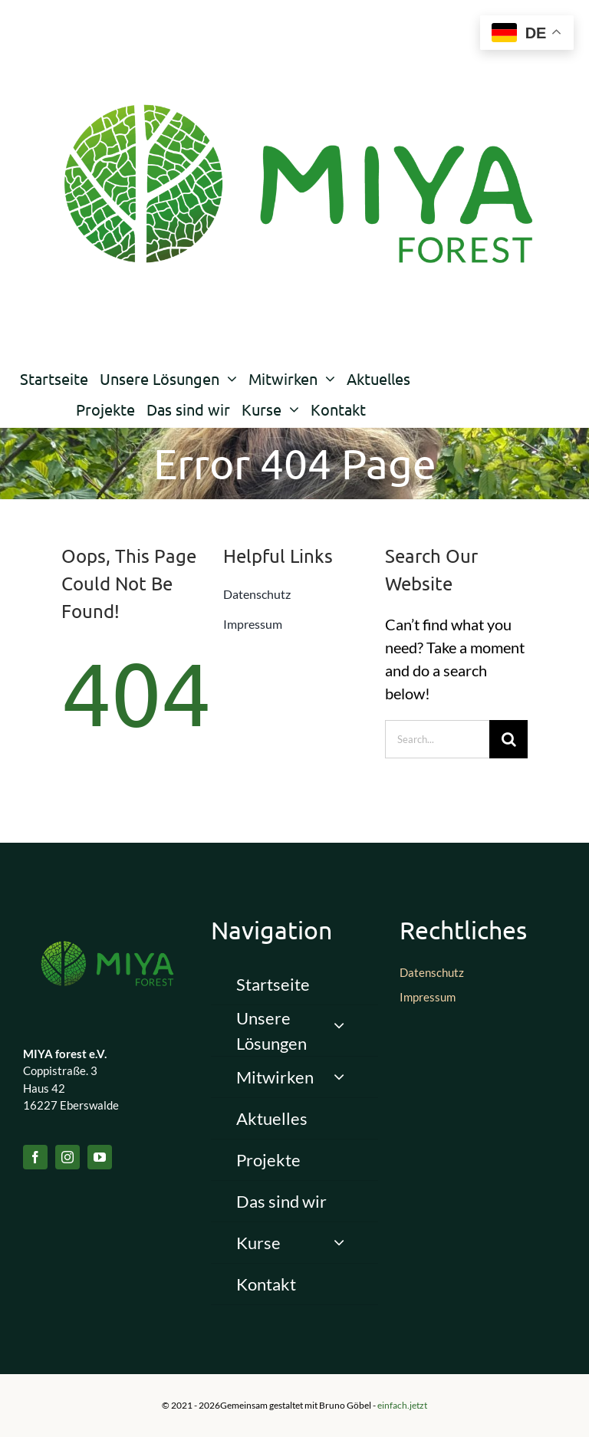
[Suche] (508, 739)
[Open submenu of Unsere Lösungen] (339, 1025)
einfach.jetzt (402, 1405)
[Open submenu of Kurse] (339, 1242)
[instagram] (67, 1157)
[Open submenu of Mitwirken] (339, 1077)
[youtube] (99, 1157)
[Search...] (437, 739)
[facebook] (35, 1157)
